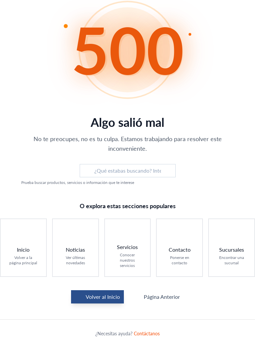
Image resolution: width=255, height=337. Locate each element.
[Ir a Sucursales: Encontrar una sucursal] (231, 247)
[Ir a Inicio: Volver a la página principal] (23, 247)
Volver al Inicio (97, 297)
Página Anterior (156, 297)
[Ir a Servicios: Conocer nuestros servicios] (127, 247)
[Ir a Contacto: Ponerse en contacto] (179, 247)
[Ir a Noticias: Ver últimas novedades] (75, 247)
